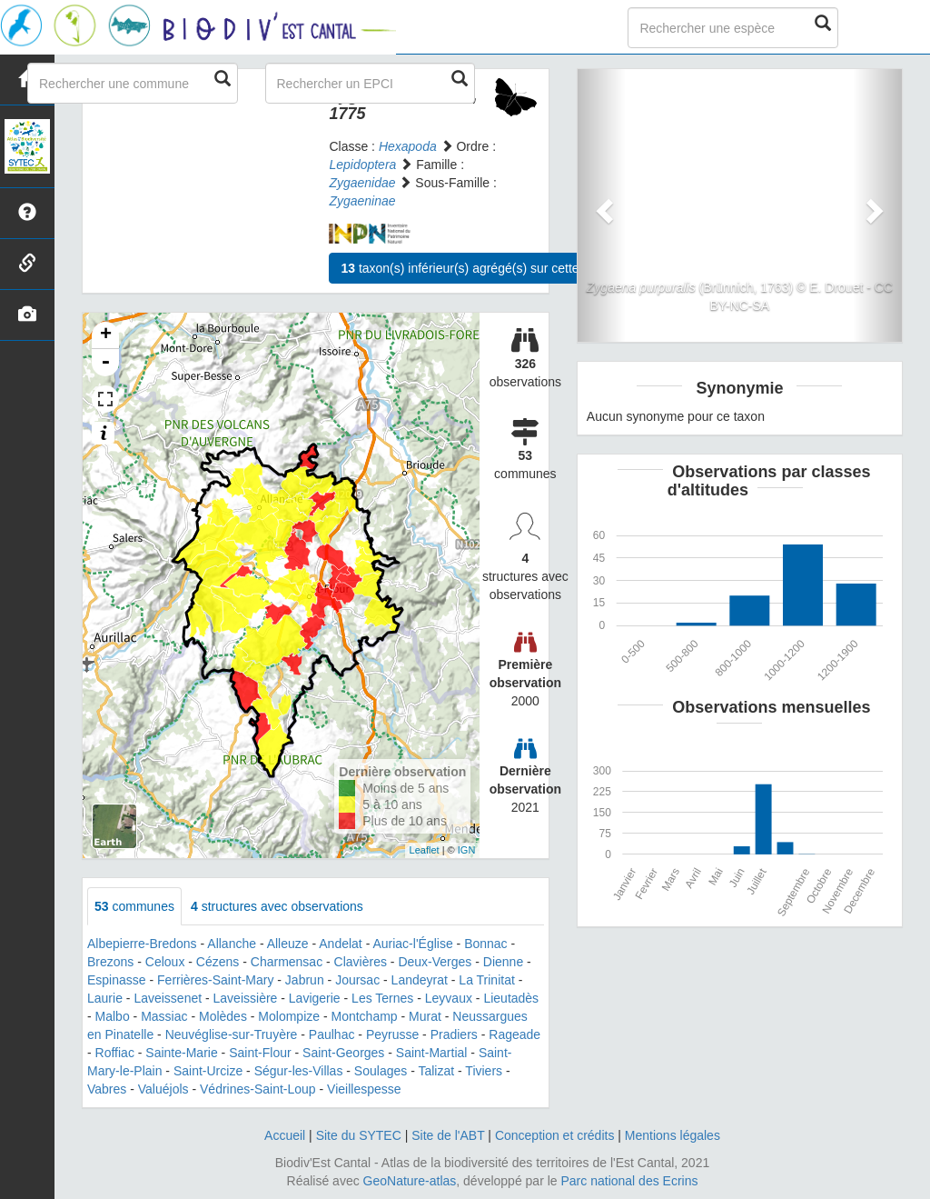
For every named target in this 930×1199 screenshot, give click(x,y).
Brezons (110, 961)
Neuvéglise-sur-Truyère (231, 1034)
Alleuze (288, 943)
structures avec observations (277, 906)
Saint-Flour (260, 1052)
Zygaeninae (362, 201)
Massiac (164, 1016)
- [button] (105, 362)
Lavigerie (315, 998)
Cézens (217, 961)
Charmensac (286, 961)
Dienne (503, 961)
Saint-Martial (432, 1052)
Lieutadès (511, 998)
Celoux (165, 961)
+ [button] (106, 335)
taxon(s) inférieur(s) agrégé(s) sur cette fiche (475, 268)
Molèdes (223, 1016)
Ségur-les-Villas (298, 1071)
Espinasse (116, 980)
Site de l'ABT (447, 1135)
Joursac (357, 980)
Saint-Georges (343, 1052)
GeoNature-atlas (410, 1181)
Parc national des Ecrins (629, 1181)
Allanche (231, 943)
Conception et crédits (555, 1135)
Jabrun (304, 980)
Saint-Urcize (207, 1071)
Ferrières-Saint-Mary (215, 980)
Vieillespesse (364, 1089)
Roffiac (114, 1052)
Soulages (380, 1071)
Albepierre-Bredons (142, 943)
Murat (425, 1016)
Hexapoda (408, 146)
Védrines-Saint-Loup (258, 1089)
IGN (467, 849)
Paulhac (332, 1034)
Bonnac (485, 943)
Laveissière (245, 998)
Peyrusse (392, 1034)
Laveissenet (168, 998)
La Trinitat (486, 980)
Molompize (289, 1016)
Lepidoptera (362, 164)
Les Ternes (382, 998)
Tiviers (483, 1071)
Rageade (514, 1034)
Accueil (284, 1135)
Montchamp (364, 1016)
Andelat (340, 943)
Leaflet (425, 849)
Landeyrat (419, 980)
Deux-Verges (434, 961)
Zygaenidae (362, 182)
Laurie (105, 998)
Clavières (360, 961)
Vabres (106, 1089)
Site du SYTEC (358, 1135)
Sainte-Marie (181, 1052)
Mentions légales (672, 1135)
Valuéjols (163, 1089)
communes (134, 906)
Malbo (112, 1016)
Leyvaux (448, 998)
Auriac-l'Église (412, 943)
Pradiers (454, 1034)
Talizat (436, 1071)
